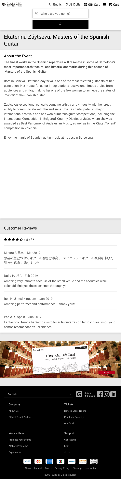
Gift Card (69, 423)
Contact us (70, 439)
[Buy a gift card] (60, 359)
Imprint (38, 468)
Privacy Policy (62, 468)
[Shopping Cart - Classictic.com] (114, 4)
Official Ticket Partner (20, 417)
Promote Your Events (20, 439)
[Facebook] (79, 394)
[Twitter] (107, 395)
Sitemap (77, 468)
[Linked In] (113, 395)
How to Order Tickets (75, 411)
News (28, 468)
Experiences (15, 452)
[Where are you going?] (60, 12)
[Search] (60, 24)
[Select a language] (38, 394)
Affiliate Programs (18, 446)
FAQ (66, 446)
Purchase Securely (74, 417)
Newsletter (90, 468)
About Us (14, 411)
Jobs (67, 452)
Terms (48, 468)
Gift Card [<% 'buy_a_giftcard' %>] (92, 4)
